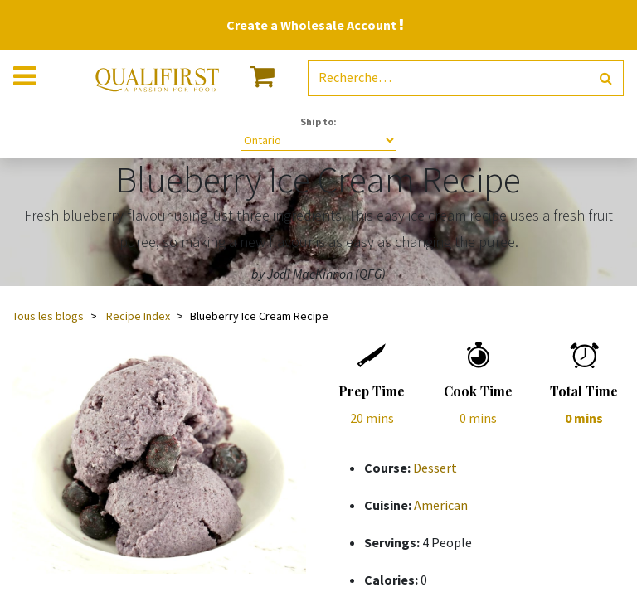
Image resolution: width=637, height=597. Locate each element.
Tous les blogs (48, 315)
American (441, 505)
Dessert (435, 467)
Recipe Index (138, 315)
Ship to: (318, 121)
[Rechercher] (606, 78)
